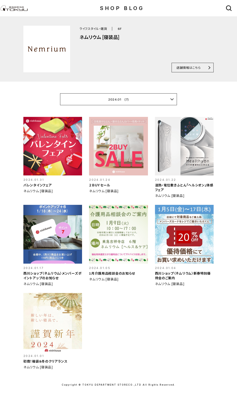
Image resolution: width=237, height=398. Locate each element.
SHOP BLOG (122, 8)
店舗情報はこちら (188, 67)
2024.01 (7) (118, 99)
